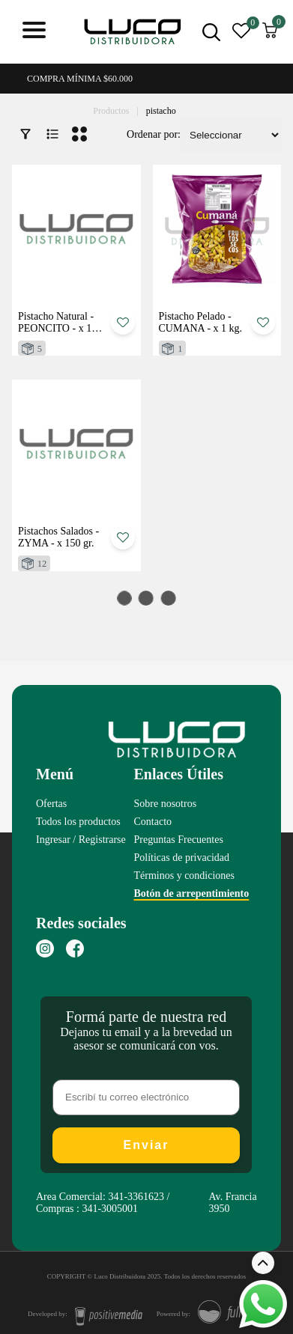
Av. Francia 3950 (232, 1202)
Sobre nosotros (165, 803)
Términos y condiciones (184, 875)
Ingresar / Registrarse (81, 839)
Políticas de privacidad (182, 857)
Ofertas (51, 803)
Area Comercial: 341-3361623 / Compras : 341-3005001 (102, 1202)
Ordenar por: (154, 134)
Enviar (146, 1145)
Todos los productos (78, 821)
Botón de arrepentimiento (192, 893)
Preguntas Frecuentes (178, 839)
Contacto (153, 821)
